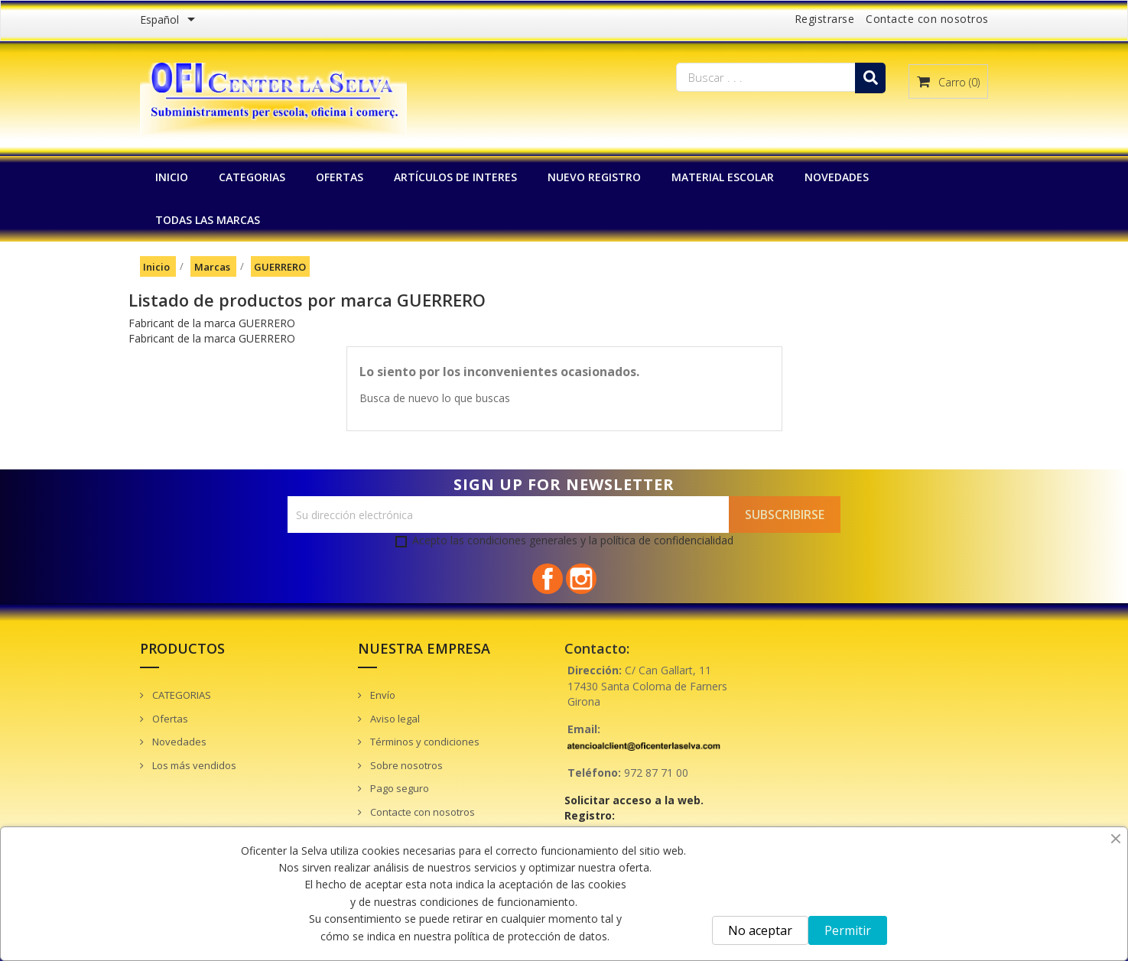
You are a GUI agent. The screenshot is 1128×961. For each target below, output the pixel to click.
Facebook (547, 578)
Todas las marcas (207, 220)
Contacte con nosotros (927, 18)
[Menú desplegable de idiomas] (170, 20)
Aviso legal (394, 719)
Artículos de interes (455, 177)
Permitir (847, 930)
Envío (381, 695)
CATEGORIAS (252, 177)
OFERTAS (339, 177)
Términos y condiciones (423, 741)
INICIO (171, 177)
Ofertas (169, 719)
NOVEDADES (837, 177)
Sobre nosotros (405, 765)
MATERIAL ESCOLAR (722, 177)
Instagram (581, 578)
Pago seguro (398, 788)
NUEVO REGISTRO (594, 177)
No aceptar (760, 930)
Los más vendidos (193, 765)
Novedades (178, 741)
